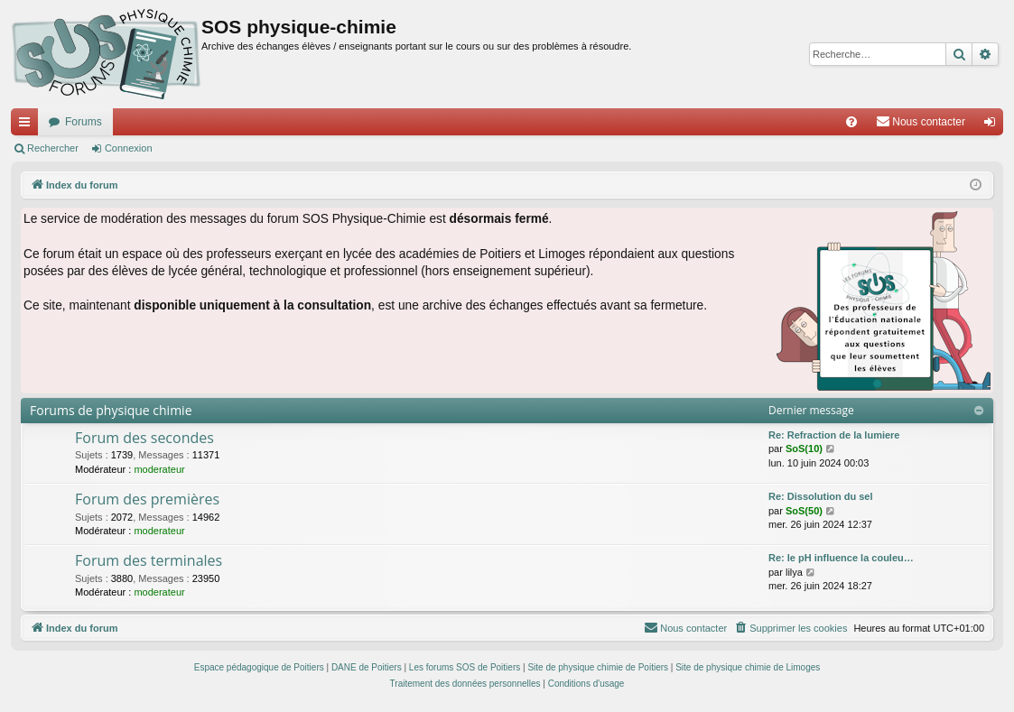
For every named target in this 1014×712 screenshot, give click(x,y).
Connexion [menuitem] (993, 125)
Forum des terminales (148, 560)
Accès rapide (28, 125)
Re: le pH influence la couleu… (841, 557)
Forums (83, 122)
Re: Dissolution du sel (820, 496)
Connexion (129, 148)
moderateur (159, 469)
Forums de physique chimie (111, 410)
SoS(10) (804, 448)
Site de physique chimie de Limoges (747, 667)
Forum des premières (147, 499)
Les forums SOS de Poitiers (464, 667)
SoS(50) (804, 510)
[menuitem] (851, 121)
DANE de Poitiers (366, 667)
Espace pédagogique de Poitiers (259, 667)
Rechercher (53, 148)
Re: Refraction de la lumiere (834, 435)
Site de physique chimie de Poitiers (597, 667)
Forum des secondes (144, 438)
